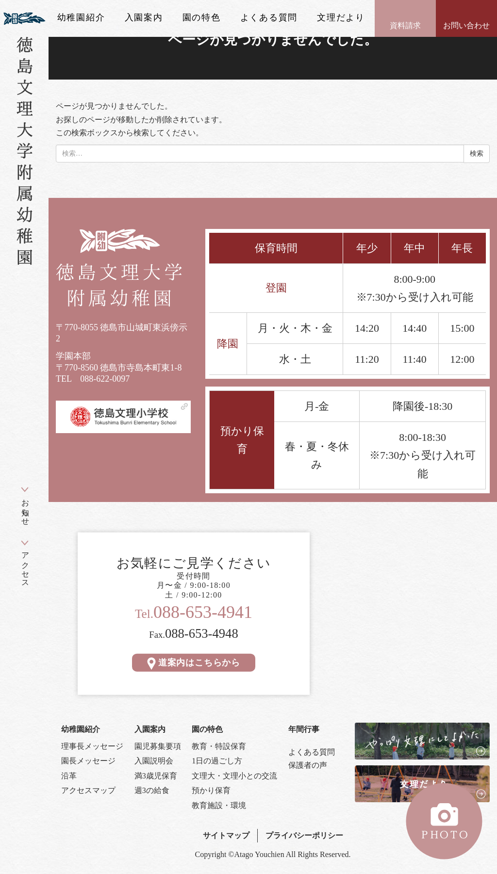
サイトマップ (226, 835)
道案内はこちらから (193, 662)
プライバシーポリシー (304, 835)
